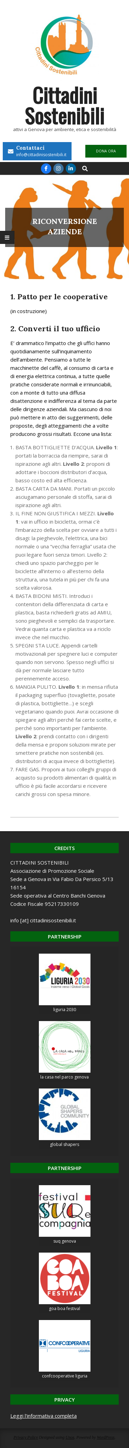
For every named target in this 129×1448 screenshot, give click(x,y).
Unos (70, 1437)
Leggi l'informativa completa (43, 1415)
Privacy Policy (25, 1437)
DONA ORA (106, 151)
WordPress (105, 1437)
